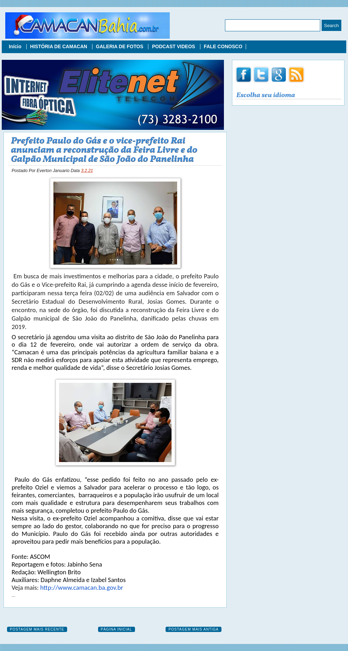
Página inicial (116, 629)
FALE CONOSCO (223, 46)
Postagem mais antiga (193, 629)
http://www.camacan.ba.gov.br (81, 587)
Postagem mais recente (37, 629)
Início (16, 46)
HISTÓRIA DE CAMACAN (59, 46)
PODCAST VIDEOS (174, 46)
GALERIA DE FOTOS (120, 46)
